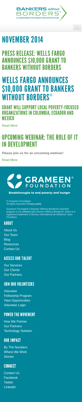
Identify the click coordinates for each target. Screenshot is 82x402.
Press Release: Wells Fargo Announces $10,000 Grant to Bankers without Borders (34, 60)
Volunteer (10, 291)
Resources (11, 244)
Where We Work (15, 352)
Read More (9, 125)
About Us (10, 230)
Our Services (13, 265)
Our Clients (12, 270)
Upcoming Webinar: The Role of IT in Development (40, 141)
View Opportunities (17, 300)
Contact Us (11, 249)
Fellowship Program (18, 295)
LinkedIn (10, 387)
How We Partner (15, 321)
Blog (7, 239)
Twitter (8, 382)
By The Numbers (15, 347)
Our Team (11, 235)
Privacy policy (34, 204)
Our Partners (13, 274)
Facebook (11, 377)
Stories (9, 356)
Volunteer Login (15, 305)
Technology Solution (18, 331)
